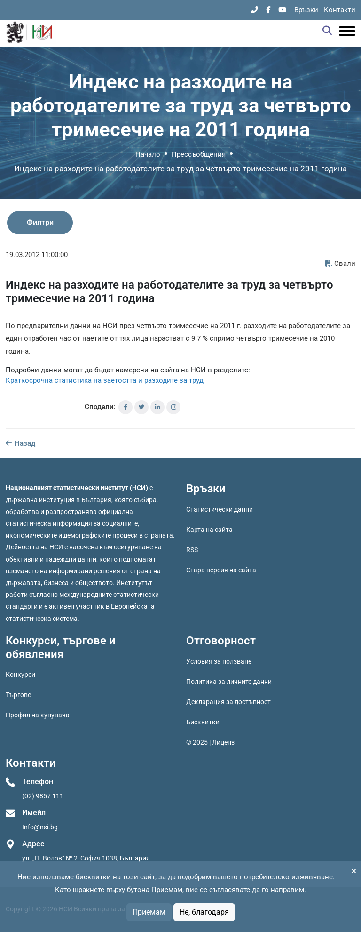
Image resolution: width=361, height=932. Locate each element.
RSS (192, 550)
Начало (147, 154)
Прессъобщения (199, 154)
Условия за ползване (218, 661)
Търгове (18, 695)
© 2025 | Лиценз (210, 742)
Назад (20, 443)
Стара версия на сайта (221, 570)
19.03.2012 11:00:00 (37, 254)
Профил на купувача (38, 715)
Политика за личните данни (229, 681)
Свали (340, 263)
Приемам (149, 912)
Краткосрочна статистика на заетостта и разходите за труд (105, 380)
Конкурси (20, 674)
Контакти (339, 10)
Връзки (306, 10)
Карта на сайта (209, 529)
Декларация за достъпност (228, 702)
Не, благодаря (204, 912)
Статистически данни (219, 509)
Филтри (40, 222)
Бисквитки (203, 722)
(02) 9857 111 (42, 796)
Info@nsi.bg (40, 827)
